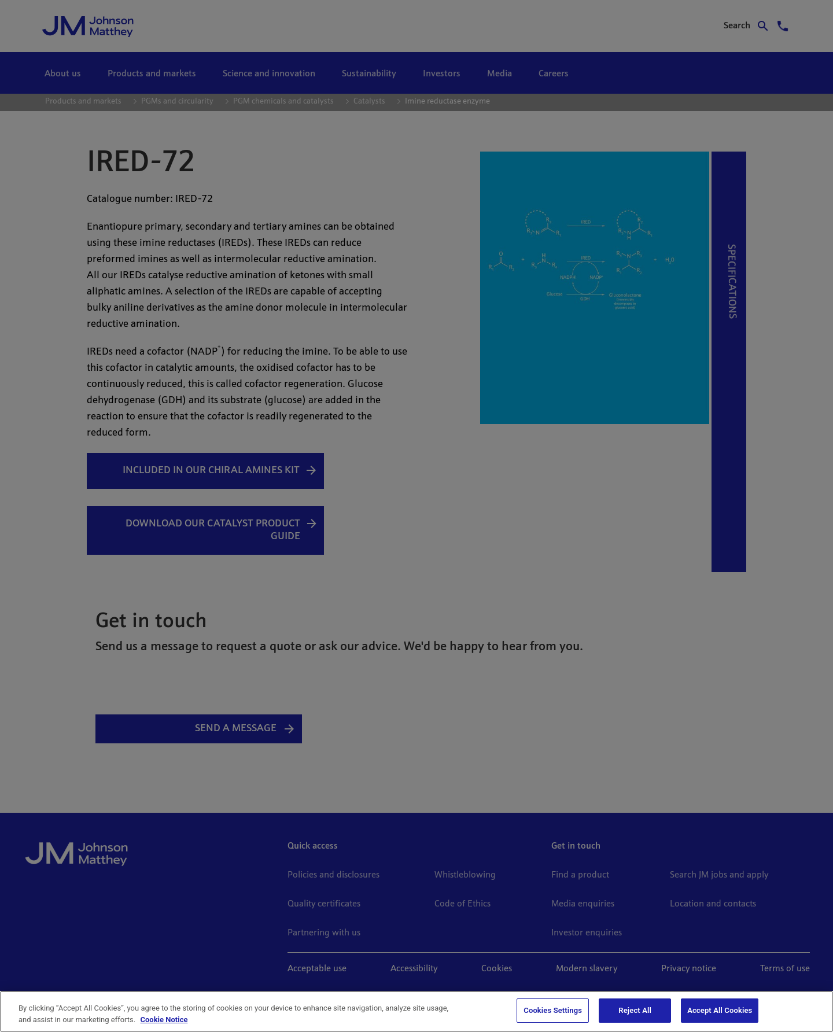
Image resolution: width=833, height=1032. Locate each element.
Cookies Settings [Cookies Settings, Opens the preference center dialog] (553, 1010)
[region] (416, 1011)
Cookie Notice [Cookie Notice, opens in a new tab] (163, 1019)
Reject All (634, 1010)
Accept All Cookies (719, 1010)
